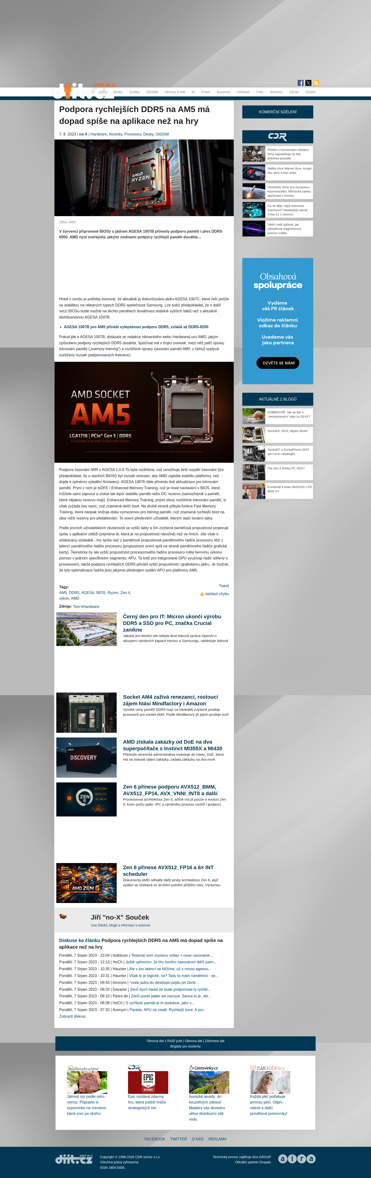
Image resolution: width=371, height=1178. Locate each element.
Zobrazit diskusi (72, 1016)
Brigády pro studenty (185, 1046)
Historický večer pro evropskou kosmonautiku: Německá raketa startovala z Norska (289, 191)
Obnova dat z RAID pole (164, 1041)
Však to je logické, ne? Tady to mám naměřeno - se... (174, 976)
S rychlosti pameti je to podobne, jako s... (160, 1003)
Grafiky (134, 92)
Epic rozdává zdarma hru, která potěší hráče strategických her (147, 1102)
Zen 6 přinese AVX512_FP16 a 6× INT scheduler (168, 870)
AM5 (63, 593)
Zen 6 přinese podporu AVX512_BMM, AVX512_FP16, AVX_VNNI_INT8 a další (170, 790)
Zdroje (294, 92)
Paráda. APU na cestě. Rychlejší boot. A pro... (168, 1010)
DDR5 (74, 593)
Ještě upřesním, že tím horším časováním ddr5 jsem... (171, 962)
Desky (118, 92)
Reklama (217, 1139)
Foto (259, 92)
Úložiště (152, 92)
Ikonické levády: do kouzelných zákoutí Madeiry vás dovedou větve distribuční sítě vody (207, 1108)
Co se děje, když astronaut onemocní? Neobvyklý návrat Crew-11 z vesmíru (287, 210)
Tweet (224, 586)
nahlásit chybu (217, 594)
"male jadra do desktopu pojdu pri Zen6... (164, 983)
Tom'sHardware (86, 607)
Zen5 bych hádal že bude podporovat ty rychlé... (170, 989)
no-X (83, 134)
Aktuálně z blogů (277, 399)
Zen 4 (125, 593)
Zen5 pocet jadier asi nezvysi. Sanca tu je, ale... (171, 996)
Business (223, 92)
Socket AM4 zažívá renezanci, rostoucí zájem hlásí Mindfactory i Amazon (170, 700)
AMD (75, 598)
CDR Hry (277, 136)
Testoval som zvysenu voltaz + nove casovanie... (172, 955)
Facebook (155, 1139)
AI (193, 92)
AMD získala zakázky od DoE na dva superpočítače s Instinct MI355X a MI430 (172, 745)
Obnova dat (193, 1041)
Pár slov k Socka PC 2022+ (286, 468)
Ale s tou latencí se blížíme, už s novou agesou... (170, 969)
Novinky (115, 134)
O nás (198, 1139)
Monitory (276, 92)
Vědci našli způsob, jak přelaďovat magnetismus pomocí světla (284, 229)
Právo (206, 92)
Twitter (178, 1139)
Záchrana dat (215, 1041)
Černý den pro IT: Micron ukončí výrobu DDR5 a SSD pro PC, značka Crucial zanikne (172, 623)
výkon (64, 598)
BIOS (100, 593)
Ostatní (310, 92)
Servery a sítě (175, 92)
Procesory (132, 134)
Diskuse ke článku (79, 940)
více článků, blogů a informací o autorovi (120, 925)
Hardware (99, 134)
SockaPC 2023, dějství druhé (287, 431)
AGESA (87, 593)
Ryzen (113, 593)
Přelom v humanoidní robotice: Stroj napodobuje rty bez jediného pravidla (288, 154)
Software (243, 92)
